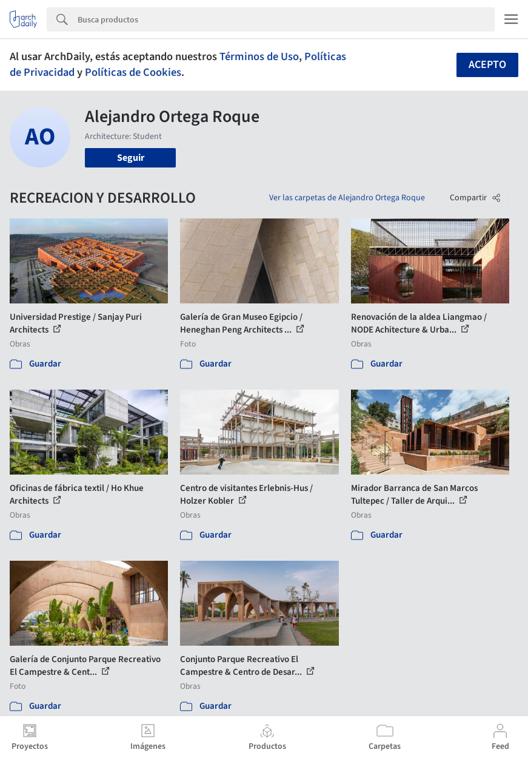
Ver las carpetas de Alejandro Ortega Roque (347, 198)
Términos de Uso (259, 56)
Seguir (130, 157)
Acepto (487, 64)
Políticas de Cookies (133, 72)
